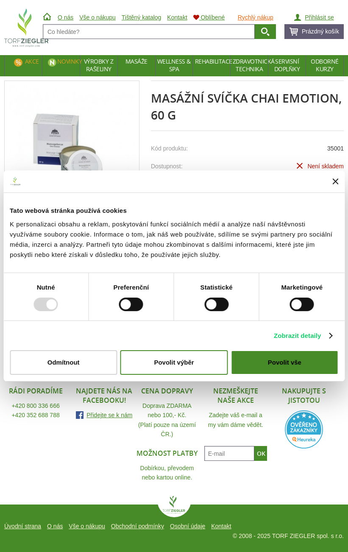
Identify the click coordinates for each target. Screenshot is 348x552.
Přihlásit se (319, 17)
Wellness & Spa (174, 65)
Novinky (68, 61)
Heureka (304, 429)
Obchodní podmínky (137, 526)
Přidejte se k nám (109, 415)
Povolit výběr (174, 362)
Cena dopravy (167, 391)
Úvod (48, 17)
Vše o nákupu (87, 526)
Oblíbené (209, 17)
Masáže (136, 61)
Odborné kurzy (325, 65)
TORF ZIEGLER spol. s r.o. (174, 506)
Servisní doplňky (287, 65)
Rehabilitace (212, 61)
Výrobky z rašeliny (99, 65)
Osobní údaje (187, 526)
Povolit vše (284, 362)
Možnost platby (167, 453)
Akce (32, 61)
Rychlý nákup (255, 17)
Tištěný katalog (141, 17)
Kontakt (221, 526)
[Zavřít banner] (335, 181)
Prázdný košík (320, 31)
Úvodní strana (22, 526)
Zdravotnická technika (250, 65)
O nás (55, 526)
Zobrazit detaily (297, 335)
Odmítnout (63, 362)
